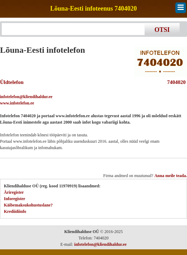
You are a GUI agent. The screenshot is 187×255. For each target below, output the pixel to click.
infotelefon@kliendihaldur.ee (26, 96)
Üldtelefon (12, 82)
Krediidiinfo (15, 211)
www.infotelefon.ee (17, 103)
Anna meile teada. (170, 175)
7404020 (175, 82)
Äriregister (14, 192)
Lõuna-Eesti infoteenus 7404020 (93, 8)
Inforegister (14, 198)
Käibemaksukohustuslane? (28, 205)
